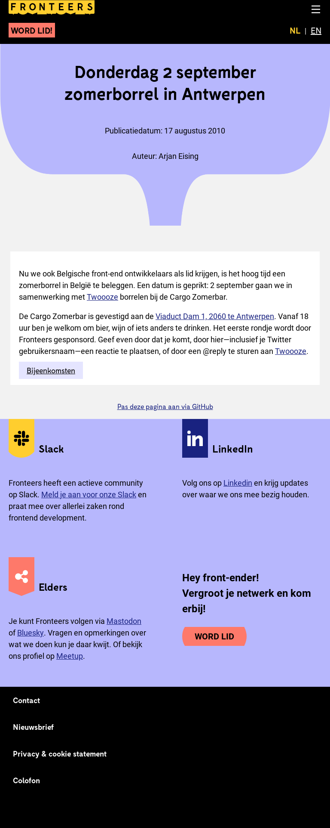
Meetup (69, 656)
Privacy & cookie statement (60, 753)
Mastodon (124, 621)
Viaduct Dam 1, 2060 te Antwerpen (215, 316)
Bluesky (30, 632)
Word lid (214, 636)
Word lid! (32, 30)
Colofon (26, 780)
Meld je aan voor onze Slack (88, 494)
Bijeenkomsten (51, 370)
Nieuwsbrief (33, 727)
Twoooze (102, 296)
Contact (26, 700)
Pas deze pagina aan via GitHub (165, 406)
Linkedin (237, 482)
